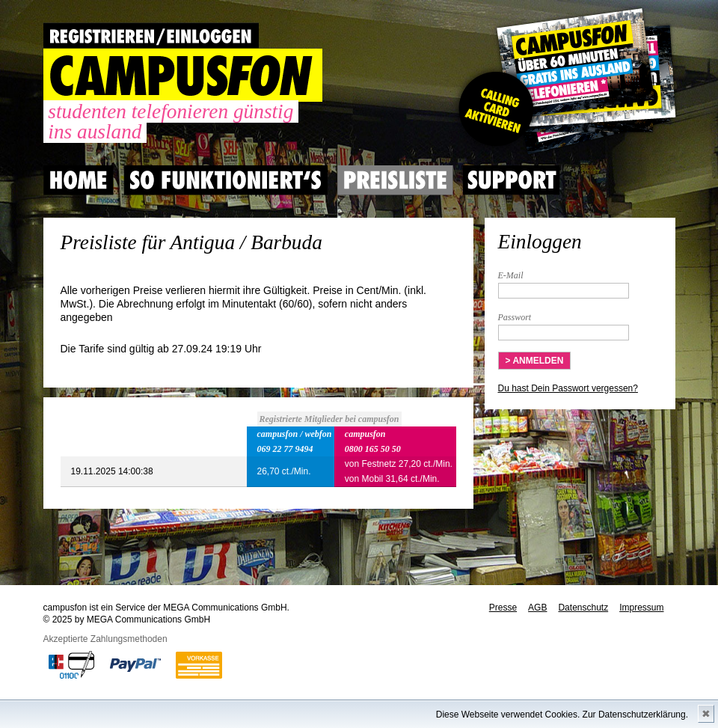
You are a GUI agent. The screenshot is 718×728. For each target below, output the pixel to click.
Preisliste (395, 180)
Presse (503, 607)
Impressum (641, 607)
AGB (537, 607)
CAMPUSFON (182, 75)
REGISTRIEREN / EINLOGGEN (151, 35)
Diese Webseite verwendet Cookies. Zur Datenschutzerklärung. (562, 714)
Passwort (515, 317)
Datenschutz (583, 607)
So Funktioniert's (225, 180)
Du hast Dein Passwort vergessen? (568, 388)
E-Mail (511, 275)
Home (78, 180)
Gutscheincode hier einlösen (564, 82)
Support (511, 180)
